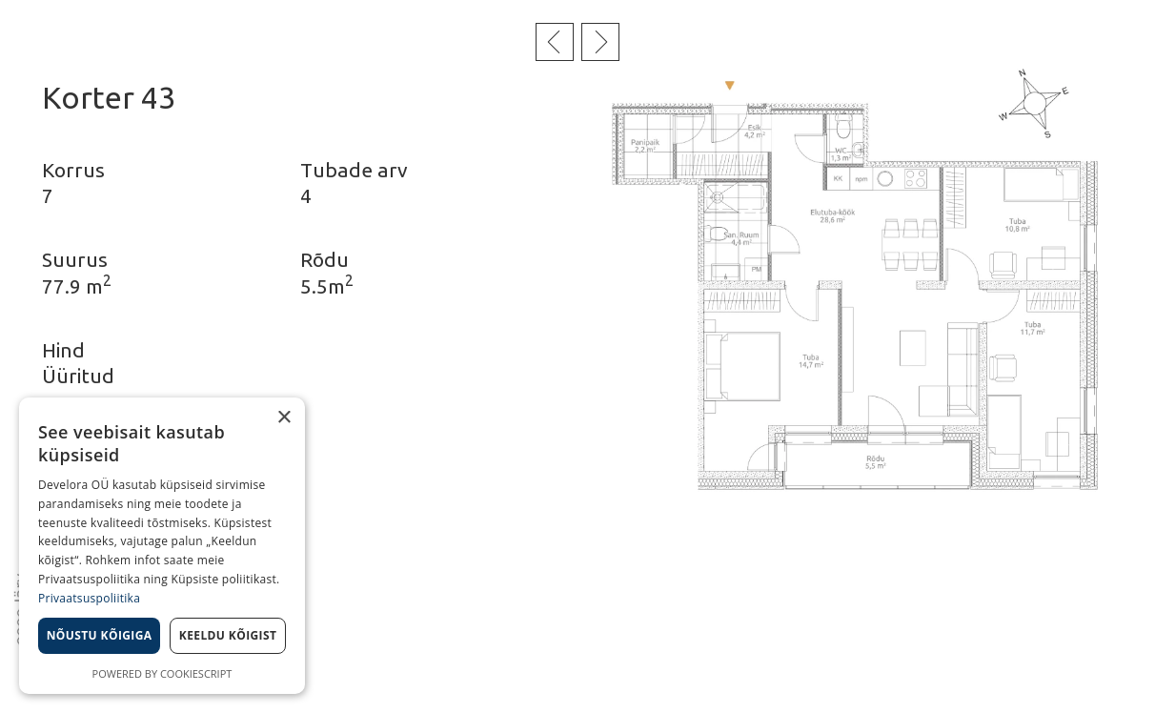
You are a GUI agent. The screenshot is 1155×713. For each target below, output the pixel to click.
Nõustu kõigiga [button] (99, 635)
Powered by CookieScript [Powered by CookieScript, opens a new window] (162, 673)
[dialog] (162, 545)
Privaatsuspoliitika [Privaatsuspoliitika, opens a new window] (89, 598)
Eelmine (555, 42)
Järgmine (600, 42)
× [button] (283, 418)
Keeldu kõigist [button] (228, 635)
